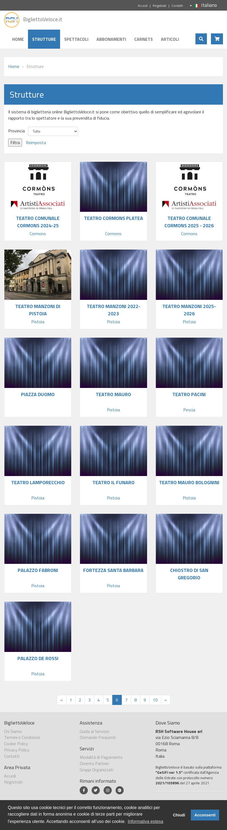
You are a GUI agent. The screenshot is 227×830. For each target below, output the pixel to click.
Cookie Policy (16, 743)
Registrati (159, 5)
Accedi (143, 5)
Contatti (177, 5)
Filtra (15, 142)
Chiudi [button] (179, 815)
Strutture (44, 39)
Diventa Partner (94, 763)
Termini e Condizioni (22, 737)
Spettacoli (76, 39)
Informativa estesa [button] (145, 821)
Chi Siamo (13, 731)
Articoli (170, 39)
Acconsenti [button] (205, 815)
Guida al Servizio (94, 731)
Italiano (203, 5)
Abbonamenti (111, 39)
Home (18, 39)
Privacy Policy (16, 750)
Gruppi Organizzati (96, 769)
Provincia (16, 131)
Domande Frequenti (98, 737)
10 (155, 700)
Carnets (143, 39)
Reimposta (36, 142)
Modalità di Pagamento (101, 757)
